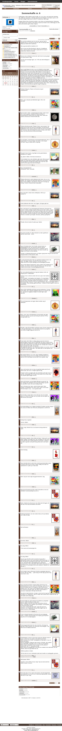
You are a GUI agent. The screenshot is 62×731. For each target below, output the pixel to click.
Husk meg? (57, 5)
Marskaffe (21, 690)
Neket (33, 473)
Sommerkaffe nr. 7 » (45, 25)
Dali (32, 403)
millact (33, 205)
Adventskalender (32, 1)
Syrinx (33, 123)
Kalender (30, 8)
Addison (33, 189)
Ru (32, 500)
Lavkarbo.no (28, 729)
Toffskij (33, 109)
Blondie (33, 256)
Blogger (23, 1)
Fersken (33, 150)
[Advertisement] (31, 711)
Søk (57, 8)
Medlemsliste (16, 8)
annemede (34, 176)
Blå (32, 164)
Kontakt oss (31, 724)
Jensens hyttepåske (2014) (9, 54)
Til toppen (59, 724)
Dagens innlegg (45, 8)
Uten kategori (6, 44)
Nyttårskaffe (21, 693)
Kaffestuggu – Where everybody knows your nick (25, 5)
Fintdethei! (10, 63)
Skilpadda (34, 298)
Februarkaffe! (21, 691)
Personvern (54, 724)
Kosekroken (6, 46)
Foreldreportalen (7, 1)
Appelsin (33, 243)
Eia (32, 66)
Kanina (33, 86)
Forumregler (48, 724)
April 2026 (10, 72)
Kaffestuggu (32, 30)
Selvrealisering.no (35, 729)
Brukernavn (44, 5)
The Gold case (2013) (8, 52)
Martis (33, 460)
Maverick (33, 378)
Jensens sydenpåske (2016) (9, 55)
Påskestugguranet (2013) (9, 51)
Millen (33, 219)
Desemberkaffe (22, 694)
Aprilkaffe (21, 688)
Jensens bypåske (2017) (9, 57)
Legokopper (6, 49)
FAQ (5, 8)
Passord (43, 6)
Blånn (33, 136)
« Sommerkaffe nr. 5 (33, 25)
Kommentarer (55, 34)
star (32, 96)
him (32, 286)
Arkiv (44, 724)
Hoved (39, 25)
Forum (16, 1)
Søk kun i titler (6, 37)
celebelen (34, 680)
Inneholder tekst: (6, 34)
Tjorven (33, 53)
